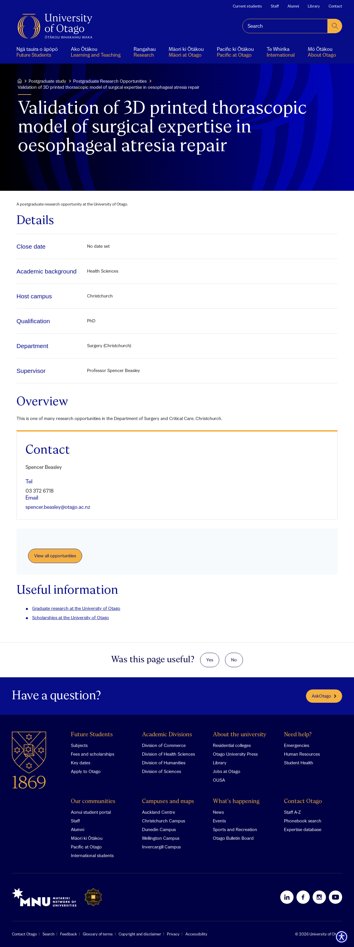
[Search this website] (285, 26)
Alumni (293, 6)
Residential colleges (232, 745)
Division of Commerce (164, 745)
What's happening (236, 801)
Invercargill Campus (161, 846)
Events (219, 820)
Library (314, 6)
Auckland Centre (158, 812)
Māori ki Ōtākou (86, 838)
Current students (247, 6)
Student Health (298, 762)
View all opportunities (55, 555)
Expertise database (302, 829)
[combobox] (285, 26)
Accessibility (196, 934)
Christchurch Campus (163, 820)
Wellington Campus (160, 838)
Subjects (79, 745)
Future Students (92, 735)
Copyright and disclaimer (140, 934)
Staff (275, 6)
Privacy (173, 934)
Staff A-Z (292, 812)
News (218, 812)
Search (48, 934)
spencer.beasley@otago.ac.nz (57, 507)
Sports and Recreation (235, 829)
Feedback (68, 934)
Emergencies (296, 745)
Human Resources (302, 754)
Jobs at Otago (226, 771)
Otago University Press (235, 754)
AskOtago (324, 695)
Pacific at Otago (86, 846)
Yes (209, 659)
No (234, 659)
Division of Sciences (161, 771)
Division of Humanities (163, 762)
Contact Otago (303, 801)
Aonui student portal (91, 812)
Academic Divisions (167, 735)
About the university (239, 735)
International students (92, 855)
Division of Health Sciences (168, 754)
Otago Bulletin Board (233, 838)
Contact (335, 6)
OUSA (219, 780)
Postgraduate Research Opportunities (110, 81)
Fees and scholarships (92, 754)
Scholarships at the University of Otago (70, 617)
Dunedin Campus (159, 829)
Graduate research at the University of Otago (76, 608)
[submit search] (335, 26)
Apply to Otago (86, 771)
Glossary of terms (98, 934)
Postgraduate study (47, 81)
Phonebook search (302, 820)
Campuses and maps (168, 801)
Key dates (80, 762)
